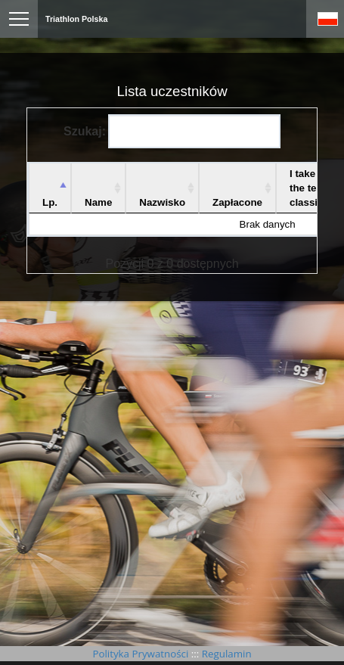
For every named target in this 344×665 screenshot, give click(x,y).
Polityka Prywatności (141, 653)
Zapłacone (237, 202)
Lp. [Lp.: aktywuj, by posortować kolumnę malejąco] (49, 202)
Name (98, 202)
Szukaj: (172, 131)
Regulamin (225, 653)
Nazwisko (162, 202)
